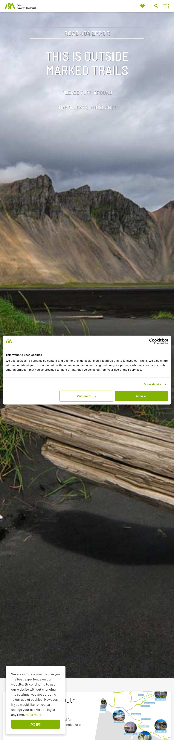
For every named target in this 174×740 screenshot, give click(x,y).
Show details (152, 384)
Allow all (141, 396)
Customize (86, 396)
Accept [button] (35, 724)
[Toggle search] (156, 6)
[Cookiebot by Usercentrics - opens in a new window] (152, 341)
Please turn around (87, 92)
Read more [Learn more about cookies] (34, 714)
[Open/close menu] (165, 6)
